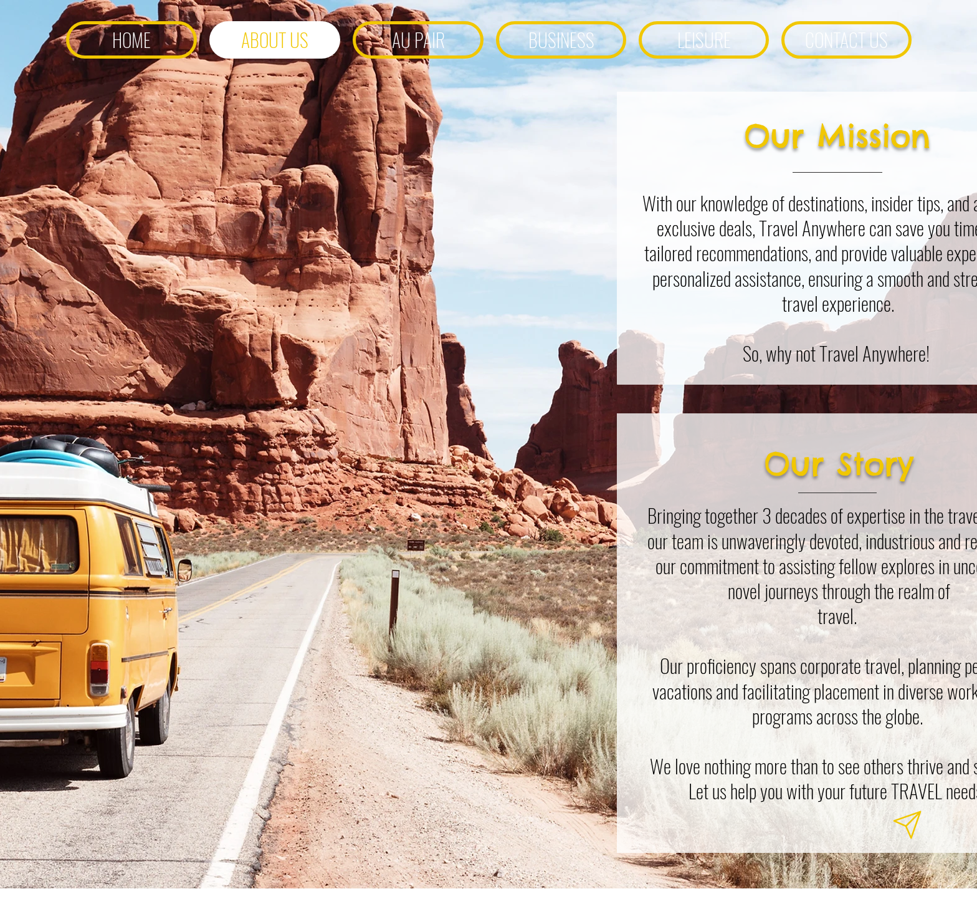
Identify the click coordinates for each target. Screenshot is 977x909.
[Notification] (907, 825)
